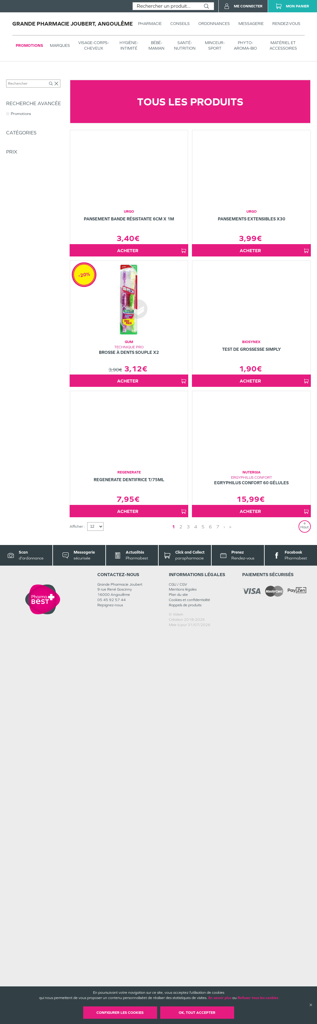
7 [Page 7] (217, 917)
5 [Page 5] (203, 917)
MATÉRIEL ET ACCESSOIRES (283, 45)
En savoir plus (219, 998)
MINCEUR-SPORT (215, 45)
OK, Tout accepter (197, 1012)
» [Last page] (230, 917)
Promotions (29, 45)
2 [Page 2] (180, 917)
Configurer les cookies (120, 1012)
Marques (60, 45)
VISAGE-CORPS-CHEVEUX (93, 45)
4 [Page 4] (195, 917)
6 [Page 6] (210, 917)
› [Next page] (224, 917)
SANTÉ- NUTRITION (185, 45)
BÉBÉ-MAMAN (156, 45)
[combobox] (166, 6)
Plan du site (178, 986)
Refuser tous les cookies (258, 998)
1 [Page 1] (173, 917)
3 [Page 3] (188, 917)
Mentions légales (183, 980)
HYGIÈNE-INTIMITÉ (129, 45)
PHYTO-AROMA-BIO (245, 45)
